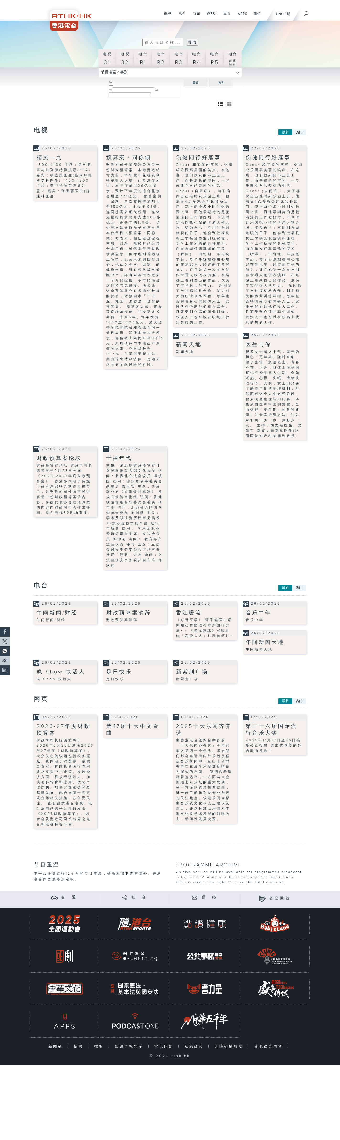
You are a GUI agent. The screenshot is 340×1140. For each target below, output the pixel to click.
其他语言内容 (269, 1046)
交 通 (69, 897)
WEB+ (210, 16)
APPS (241, 16)
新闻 (194, 16)
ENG (280, 14)
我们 (255, 16)
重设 (195, 83)
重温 (225, 16)
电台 (180, 16)
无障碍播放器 (230, 1046)
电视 (166, 16)
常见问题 (165, 1046)
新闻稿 (56, 1046)
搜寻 (221, 83)
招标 (100, 1046)
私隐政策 (195, 1046)
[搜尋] (306, 12)
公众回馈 (280, 898)
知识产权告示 (130, 1046)
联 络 (210, 897)
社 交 (139, 897)
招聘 (79, 1046)
